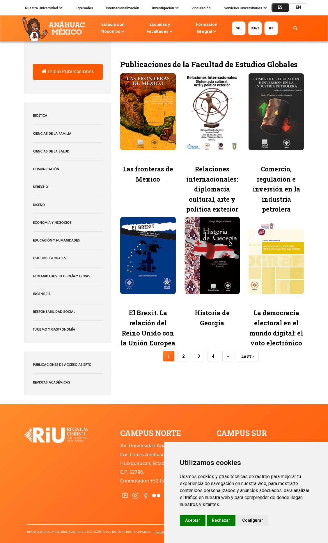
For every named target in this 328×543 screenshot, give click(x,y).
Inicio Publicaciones (68, 72)
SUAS (254, 28)
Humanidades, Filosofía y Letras (61, 276)
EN (298, 7)
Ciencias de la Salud (51, 152)
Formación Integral (206, 28)
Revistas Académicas (51, 383)
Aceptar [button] (192, 520)
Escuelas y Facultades (160, 28)
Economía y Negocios (52, 223)
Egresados (84, 8)
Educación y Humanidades (56, 241)
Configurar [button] (252, 520)
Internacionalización (122, 8)
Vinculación (201, 8)
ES (280, 7)
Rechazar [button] (221, 520)
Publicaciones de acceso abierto (62, 365)
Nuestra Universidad (44, 9)
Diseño (39, 205)
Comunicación (46, 169)
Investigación (165, 9)
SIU (239, 28)
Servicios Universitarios (245, 9)
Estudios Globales (49, 258)
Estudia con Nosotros (112, 28)
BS (271, 28)
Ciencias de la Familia (52, 134)
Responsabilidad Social (54, 312)
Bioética (40, 116)
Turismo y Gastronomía (54, 330)
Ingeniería (42, 294)
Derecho (40, 187)
